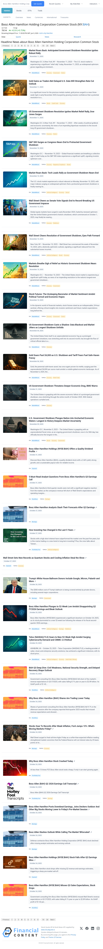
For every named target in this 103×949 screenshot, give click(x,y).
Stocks (18, 10)
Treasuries (64, 17)
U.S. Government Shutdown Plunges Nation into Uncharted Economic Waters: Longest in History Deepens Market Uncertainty (61, 420)
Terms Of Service (55, 939)
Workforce (56, 223)
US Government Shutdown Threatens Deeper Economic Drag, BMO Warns (63, 386)
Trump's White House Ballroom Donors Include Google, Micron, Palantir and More (64, 580)
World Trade (56, 378)
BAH (86, 24)
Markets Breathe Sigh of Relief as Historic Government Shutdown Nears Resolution (62, 265)
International (52, 17)
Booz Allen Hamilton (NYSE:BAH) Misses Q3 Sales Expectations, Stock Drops (62, 888)
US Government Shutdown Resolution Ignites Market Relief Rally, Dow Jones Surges (61, 113)
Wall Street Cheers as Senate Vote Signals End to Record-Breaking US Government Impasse (61, 202)
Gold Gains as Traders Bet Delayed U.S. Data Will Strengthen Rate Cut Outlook (61, 82)
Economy (49, 72)
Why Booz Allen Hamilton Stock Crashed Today (52, 762)
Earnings (47, 499)
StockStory (35, 499)
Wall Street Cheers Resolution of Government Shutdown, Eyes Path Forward (64, 236)
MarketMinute (35, 72)
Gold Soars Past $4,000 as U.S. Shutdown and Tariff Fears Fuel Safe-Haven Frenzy (64, 357)
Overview (19, 17)
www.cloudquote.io (48, 931)
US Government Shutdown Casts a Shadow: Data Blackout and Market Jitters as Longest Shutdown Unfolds (62, 326)
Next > (52, 46)
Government (56, 72)
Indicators (93, 4)
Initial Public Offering (71, 660)
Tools (40, 10)
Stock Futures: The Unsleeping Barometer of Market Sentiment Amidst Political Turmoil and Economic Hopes (62, 295)
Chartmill (34, 469)
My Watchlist (75, 4)
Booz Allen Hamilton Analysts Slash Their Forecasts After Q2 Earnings (63, 508)
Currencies (39, 17)
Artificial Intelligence (52, 192)
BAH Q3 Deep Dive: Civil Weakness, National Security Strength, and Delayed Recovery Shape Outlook (64, 670)
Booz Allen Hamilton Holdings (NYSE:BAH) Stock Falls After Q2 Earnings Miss (63, 860)
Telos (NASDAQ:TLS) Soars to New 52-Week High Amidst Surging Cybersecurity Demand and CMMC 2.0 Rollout (60, 639)
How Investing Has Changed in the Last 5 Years (52, 531)
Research (77, 37)
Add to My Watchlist (49, 33)
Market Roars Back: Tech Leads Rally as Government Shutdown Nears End (64, 173)
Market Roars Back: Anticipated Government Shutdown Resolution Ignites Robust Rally (63, 51)
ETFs (30, 10)
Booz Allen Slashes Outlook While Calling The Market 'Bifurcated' (60, 833)
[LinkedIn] (92, 933)
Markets (7, 10)
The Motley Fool (36, 550)
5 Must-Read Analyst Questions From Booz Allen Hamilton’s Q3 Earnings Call (63, 478)
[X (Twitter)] (81, 933)
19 (43, 46)
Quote (18, 37)
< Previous (5, 46)
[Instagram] (98, 933)
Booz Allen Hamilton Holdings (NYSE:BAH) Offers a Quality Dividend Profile (61, 450)
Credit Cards (55, 103)
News (29, 17)
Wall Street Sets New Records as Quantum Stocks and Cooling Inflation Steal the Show (44, 558)
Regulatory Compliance (59, 164)
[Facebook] (87, 933)
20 (47, 46)
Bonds (48, 103)
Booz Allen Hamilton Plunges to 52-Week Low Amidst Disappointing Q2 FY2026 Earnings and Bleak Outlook (62, 608)
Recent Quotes (55, 4)
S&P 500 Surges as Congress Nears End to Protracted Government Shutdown (60, 143)
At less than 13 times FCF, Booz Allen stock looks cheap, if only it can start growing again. (64, 771)
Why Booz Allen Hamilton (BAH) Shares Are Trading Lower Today (59, 699)
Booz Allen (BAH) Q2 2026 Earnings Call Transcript (54, 785)
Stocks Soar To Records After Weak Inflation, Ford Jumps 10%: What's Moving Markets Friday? (61, 728)
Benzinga (34, 522)
